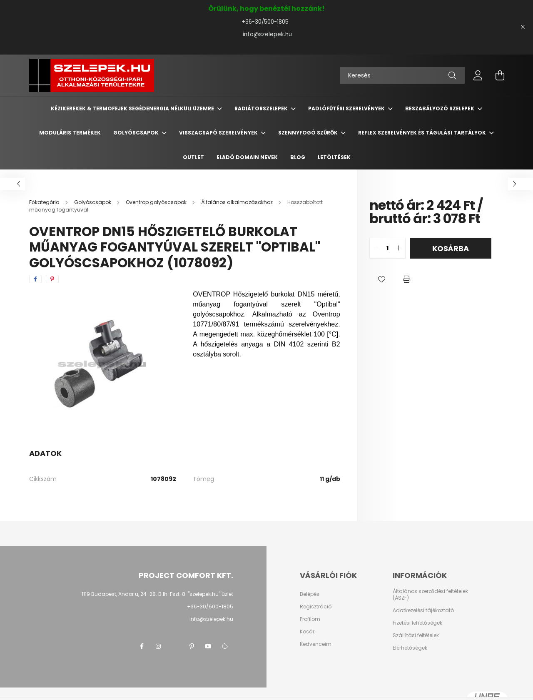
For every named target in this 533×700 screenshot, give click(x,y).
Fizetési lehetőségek (417, 623)
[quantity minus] (376, 248)
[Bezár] (522, 27)
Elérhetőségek (410, 648)
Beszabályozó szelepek (440, 108)
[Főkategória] (45, 202)
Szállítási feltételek (416, 635)
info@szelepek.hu (266, 34)
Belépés (309, 594)
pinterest (191, 646)
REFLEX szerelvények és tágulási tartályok (422, 132)
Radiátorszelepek (261, 108)
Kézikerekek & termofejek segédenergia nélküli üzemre (133, 108)
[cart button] (499, 75)
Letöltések (334, 157)
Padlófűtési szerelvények (347, 108)
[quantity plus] (399, 248)
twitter (175, 646)
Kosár (307, 632)
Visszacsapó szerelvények (219, 132)
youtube (208, 646)
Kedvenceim (315, 644)
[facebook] (35, 279)
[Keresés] (402, 75)
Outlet (193, 157)
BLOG (297, 157)
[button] (382, 279)
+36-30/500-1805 (267, 22)
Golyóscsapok (136, 132)
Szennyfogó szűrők (308, 132)
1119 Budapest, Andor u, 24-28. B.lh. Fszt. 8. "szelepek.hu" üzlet (157, 594)
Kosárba (450, 248)
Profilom (310, 619)
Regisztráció (315, 607)
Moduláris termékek (70, 132)
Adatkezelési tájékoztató (423, 610)
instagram (158, 646)
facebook (141, 646)
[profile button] (478, 75)
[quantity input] (387, 248)
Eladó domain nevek (247, 157)
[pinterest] (52, 279)
